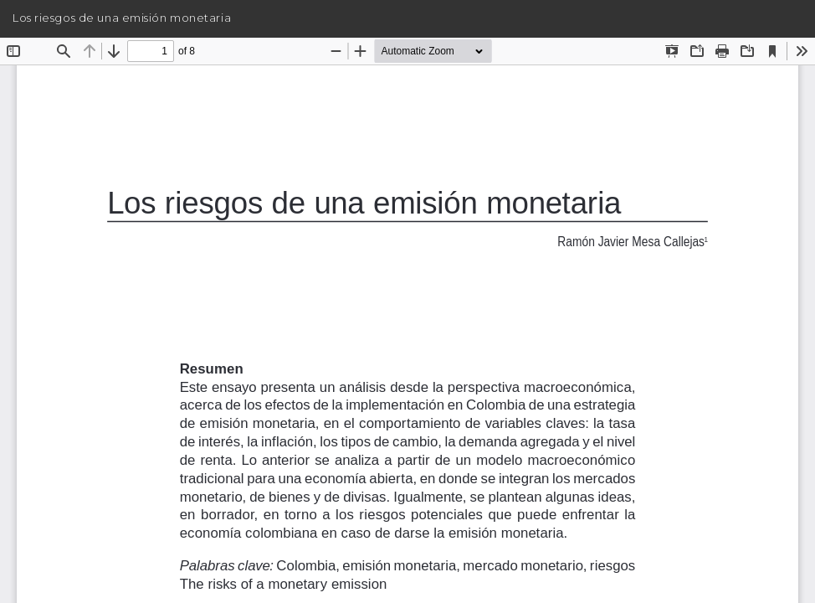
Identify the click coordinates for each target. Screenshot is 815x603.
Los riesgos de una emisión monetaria (122, 17)
